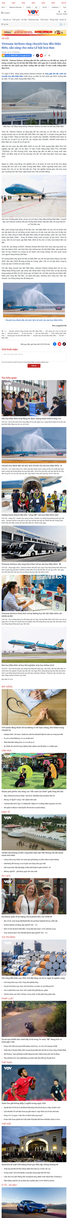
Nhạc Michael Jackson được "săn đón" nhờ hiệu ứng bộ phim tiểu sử (29, 796)
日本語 (30, 7)
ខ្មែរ (38, 7)
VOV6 (53, 3)
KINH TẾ (6, 812)
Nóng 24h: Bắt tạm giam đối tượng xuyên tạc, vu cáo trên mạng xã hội (30, 1046)
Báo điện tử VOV (7, 679)
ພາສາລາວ (57, 7)
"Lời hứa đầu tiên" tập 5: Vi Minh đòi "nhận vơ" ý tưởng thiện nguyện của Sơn (32, 804)
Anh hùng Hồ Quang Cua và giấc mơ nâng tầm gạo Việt (25, 863)
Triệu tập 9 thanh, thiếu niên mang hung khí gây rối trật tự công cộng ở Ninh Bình (35, 1050)
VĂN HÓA (6, 750)
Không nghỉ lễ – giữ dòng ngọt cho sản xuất (20, 871)
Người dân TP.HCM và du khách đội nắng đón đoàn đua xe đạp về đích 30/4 (32, 1107)
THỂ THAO (7, 1062)
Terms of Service (41, 362)
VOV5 (43, 3)
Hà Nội (61, 335)
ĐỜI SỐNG (7, 686)
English (7, 13)
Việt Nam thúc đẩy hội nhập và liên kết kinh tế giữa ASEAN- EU (27, 867)
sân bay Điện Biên (41, 333)
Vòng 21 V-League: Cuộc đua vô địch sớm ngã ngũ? (23, 1115)
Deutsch (4, 7)
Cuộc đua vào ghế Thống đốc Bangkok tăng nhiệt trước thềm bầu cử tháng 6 (33, 1177)
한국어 (47, 7)
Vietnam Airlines (12, 333)
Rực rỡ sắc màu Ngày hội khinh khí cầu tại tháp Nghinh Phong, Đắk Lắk (30, 921)
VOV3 (23, 3)
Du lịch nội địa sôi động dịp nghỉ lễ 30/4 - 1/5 (20, 925)
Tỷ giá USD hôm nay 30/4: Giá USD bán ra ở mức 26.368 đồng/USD (29, 986)
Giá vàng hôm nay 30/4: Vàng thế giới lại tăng (21, 982)
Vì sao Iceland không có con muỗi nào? (19, 738)
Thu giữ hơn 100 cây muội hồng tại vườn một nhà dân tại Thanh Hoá (29, 1058)
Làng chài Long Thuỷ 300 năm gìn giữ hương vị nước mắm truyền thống (31, 860)
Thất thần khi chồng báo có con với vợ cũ (19, 742)
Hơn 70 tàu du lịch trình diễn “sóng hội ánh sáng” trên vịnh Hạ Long (30, 929)
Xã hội (24, 20)
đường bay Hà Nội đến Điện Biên (18, 335)
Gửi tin (34, 366)
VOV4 (33, 3)
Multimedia (33, 20)
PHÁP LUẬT (7, 998)
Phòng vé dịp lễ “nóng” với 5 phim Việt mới (20, 800)
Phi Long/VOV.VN (59, 326)
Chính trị (7, 20)
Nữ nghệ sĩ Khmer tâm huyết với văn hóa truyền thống (24, 808)
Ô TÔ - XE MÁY (9, 1185)
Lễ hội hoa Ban (27, 333)
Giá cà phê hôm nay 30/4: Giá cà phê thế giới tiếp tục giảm (26, 990)
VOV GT (63, 3)
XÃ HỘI (5, 38)
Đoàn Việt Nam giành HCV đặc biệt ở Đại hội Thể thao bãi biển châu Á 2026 (32, 1119)
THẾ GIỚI (6, 1124)
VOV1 (3, 3)
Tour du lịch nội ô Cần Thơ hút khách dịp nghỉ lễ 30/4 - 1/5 (25, 933)
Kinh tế (63, 20)
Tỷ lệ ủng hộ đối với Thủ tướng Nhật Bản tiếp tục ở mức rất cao (27, 1169)
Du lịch (6, 876)
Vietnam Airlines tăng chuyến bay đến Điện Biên (25, 331)
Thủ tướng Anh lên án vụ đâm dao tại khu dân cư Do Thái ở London (29, 1181)
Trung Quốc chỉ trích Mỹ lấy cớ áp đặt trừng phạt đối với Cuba (27, 1173)
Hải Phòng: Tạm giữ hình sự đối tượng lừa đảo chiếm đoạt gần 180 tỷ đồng (32, 1054)
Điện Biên (5, 338)
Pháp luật (54, 20)
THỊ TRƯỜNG (8, 937)
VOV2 (13, 3)
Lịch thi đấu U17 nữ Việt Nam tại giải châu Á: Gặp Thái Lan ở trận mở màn (31, 1111)
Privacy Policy (31, 362)
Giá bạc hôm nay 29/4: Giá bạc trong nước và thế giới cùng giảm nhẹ (29, 994)
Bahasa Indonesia (18, 7)
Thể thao (44, 20)
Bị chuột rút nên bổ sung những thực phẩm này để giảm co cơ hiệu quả (30, 746)
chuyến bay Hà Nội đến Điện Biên (44, 335)
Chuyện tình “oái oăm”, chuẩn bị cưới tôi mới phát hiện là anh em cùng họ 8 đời (33, 734)
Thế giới (16, 20)
